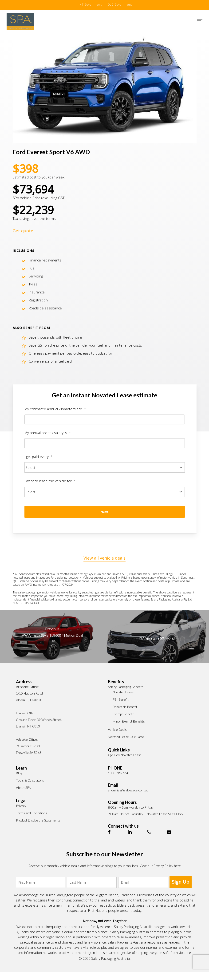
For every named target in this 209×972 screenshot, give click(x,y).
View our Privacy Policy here (160, 866)
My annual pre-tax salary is (47, 433)
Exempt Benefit (123, 714)
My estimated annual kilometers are (55, 409)
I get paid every (38, 456)
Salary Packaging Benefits (125, 687)
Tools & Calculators (30, 780)
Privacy (21, 806)
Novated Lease (123, 692)
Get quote (23, 230)
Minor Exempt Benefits (129, 721)
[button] (199, 19)
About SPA (23, 788)
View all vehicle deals (104, 558)
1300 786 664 (118, 773)
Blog (19, 773)
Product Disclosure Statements (38, 820)
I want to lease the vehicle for (50, 481)
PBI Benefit (121, 699)
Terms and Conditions (31, 813)
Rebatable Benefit (125, 707)
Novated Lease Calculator (126, 737)
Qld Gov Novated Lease (125, 755)
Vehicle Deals (117, 729)
